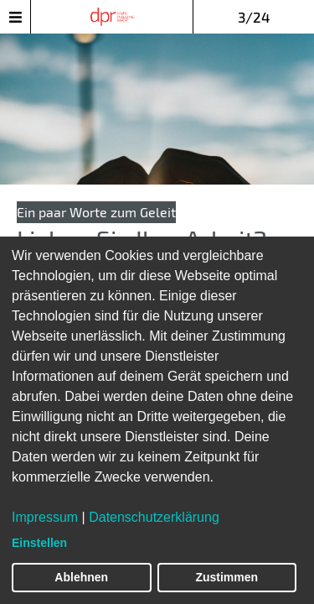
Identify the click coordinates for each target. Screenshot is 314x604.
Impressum (45, 517)
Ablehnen (81, 577)
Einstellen (39, 542)
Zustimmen (226, 577)
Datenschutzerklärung (154, 517)
